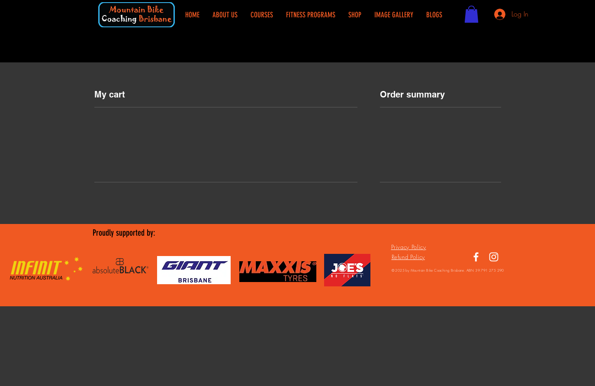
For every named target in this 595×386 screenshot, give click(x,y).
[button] (471, 14)
